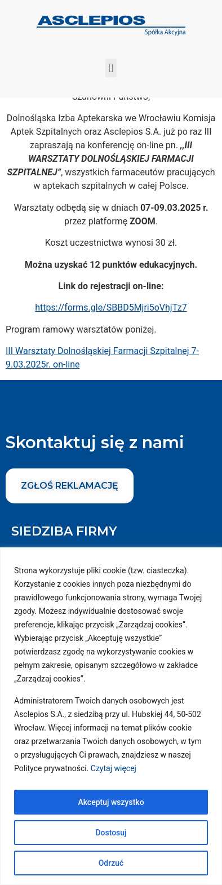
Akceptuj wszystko (111, 802)
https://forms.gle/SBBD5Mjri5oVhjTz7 (111, 314)
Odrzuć (111, 863)
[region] (111, 716)
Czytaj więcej (113, 768)
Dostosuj (110, 832)
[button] (110, 68)
